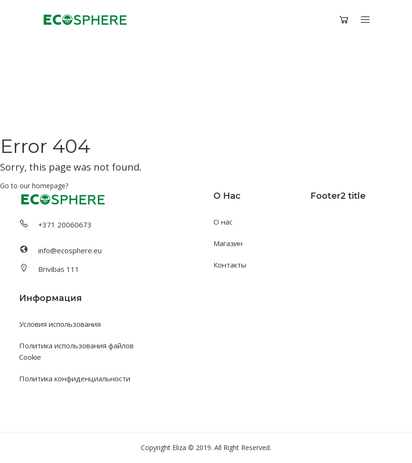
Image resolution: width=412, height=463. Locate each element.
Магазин (228, 243)
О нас (222, 221)
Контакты (229, 264)
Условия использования (60, 324)
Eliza (179, 447)
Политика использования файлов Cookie (76, 351)
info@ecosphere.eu (70, 250)
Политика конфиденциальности (74, 378)
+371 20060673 (65, 224)
